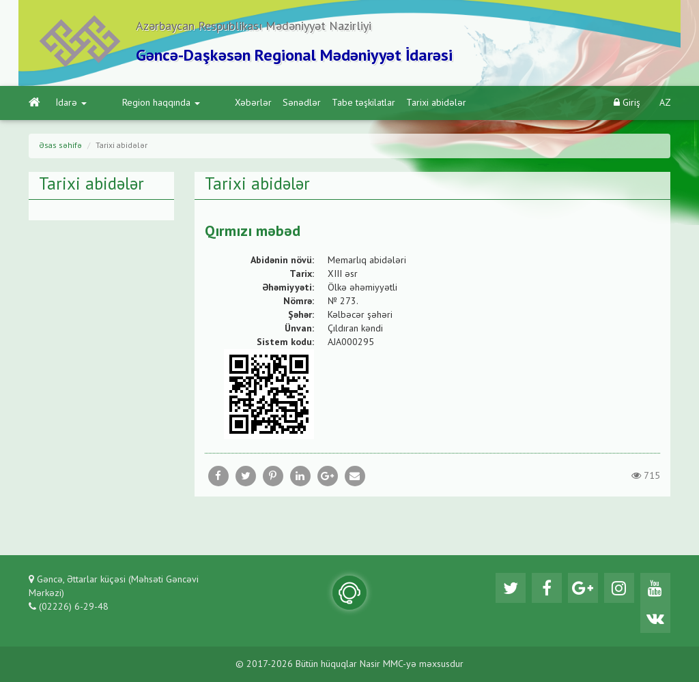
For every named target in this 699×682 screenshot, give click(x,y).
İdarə (71, 103)
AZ (665, 103)
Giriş (627, 103)
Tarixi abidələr (388, 103)
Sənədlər (253, 103)
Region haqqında (136, 103)
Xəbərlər (204, 103)
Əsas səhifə (60, 146)
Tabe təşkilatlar (315, 103)
